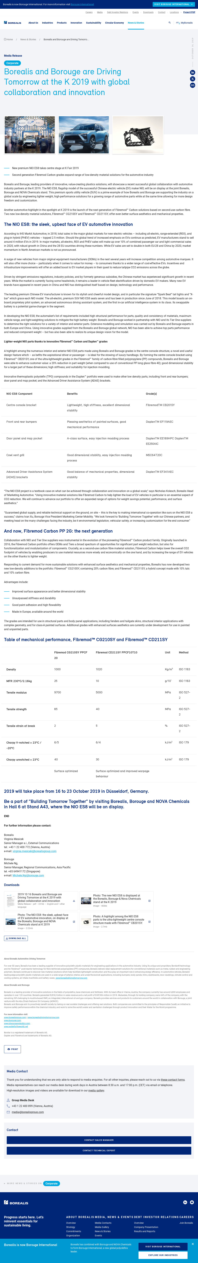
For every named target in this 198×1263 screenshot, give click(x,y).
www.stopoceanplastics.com (17, 1023)
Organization (73, 1235)
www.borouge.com (12, 1020)
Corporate (12, 63)
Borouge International (82, 4)
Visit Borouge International (163, 1246)
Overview (71, 1223)
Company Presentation (146, 1227)
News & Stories (28, 39)
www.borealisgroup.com (15, 1017)
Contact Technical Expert (99, 1150)
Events (98, 1235)
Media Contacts (103, 1223)
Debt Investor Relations (156, 1217)
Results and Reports (144, 1231)
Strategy (70, 1227)
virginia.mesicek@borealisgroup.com (34, 851)
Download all (16, 938)
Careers (186, 1217)
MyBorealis (185, 22)
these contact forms (173, 1079)
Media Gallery (102, 1227)
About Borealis (80, 1217)
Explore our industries (163, 1255)
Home (8, 39)
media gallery (96, 1090)
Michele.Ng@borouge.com (28, 875)
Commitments (73, 1231)
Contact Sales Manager (99, 1140)
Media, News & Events (114, 1217)
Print (13, 1049)
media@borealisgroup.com (28, 1112)
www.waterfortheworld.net (16, 1026)
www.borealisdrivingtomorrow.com (71, 978)
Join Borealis (186, 1223)
